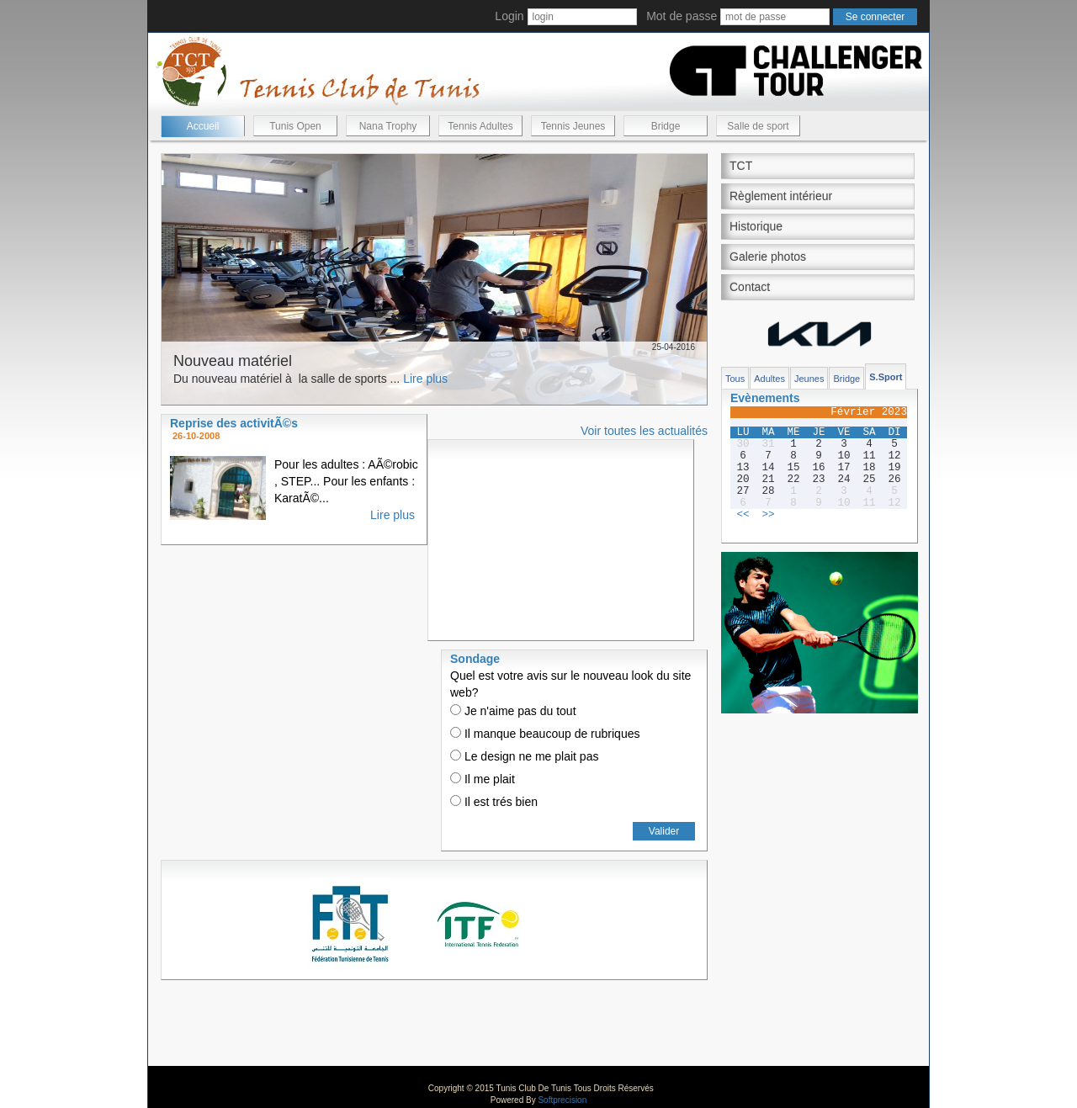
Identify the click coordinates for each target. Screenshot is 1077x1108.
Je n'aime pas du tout (513, 711)
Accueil (203, 126)
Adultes (769, 379)
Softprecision (562, 1100)
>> (767, 515)
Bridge (666, 126)
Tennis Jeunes (573, 126)
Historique (756, 226)
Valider (664, 831)
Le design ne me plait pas (524, 756)
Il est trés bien (494, 801)
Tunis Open (295, 126)
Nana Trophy (388, 126)
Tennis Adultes (480, 126)
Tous (735, 379)
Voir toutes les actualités (644, 430)
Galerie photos (767, 256)
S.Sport (885, 377)
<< (742, 515)
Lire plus (425, 378)
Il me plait (482, 779)
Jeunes (809, 379)
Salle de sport (757, 126)
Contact (749, 287)
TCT (740, 165)
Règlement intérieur (780, 196)
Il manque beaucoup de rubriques (544, 733)
